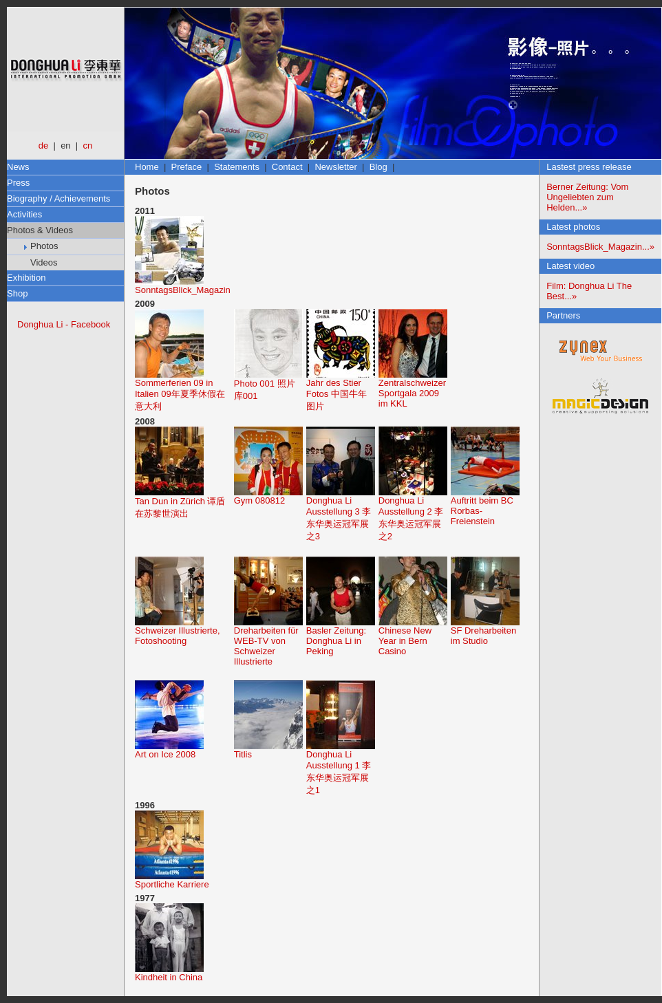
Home (147, 167)
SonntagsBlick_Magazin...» (600, 246)
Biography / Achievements (58, 198)
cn (87, 145)
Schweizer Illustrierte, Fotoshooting (177, 631)
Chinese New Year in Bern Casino (412, 636)
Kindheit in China (169, 973)
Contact (287, 167)
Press (18, 182)
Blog (378, 167)
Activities (24, 214)
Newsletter (335, 167)
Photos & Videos (40, 230)
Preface (186, 167)
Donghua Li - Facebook (63, 324)
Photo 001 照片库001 (268, 385)
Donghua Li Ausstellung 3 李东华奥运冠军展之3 (340, 514)
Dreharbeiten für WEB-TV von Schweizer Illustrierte (268, 642)
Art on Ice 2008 (169, 750)
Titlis (268, 750)
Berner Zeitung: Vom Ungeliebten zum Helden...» (587, 197)
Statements (236, 167)
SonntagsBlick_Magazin (183, 286)
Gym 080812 (268, 496)
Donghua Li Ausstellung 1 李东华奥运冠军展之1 (340, 768)
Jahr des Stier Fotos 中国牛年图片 (340, 390)
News (18, 167)
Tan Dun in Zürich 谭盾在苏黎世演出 (180, 503)
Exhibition (26, 277)
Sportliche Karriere (172, 880)
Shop (17, 293)
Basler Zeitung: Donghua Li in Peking (340, 636)
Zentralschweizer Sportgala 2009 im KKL (412, 389)
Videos (41, 262)
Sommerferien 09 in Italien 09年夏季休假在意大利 (180, 390)
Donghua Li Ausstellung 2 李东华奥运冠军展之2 (412, 514)
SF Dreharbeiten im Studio (485, 631)
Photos (41, 246)
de (43, 145)
